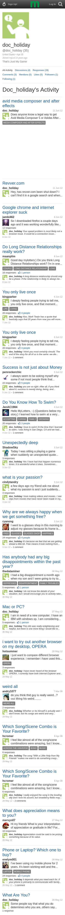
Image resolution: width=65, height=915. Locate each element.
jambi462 (8, 217)
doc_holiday (10, 110)
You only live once (19, 291)
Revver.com (13, 183)
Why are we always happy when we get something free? (32, 514)
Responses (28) (41, 70)
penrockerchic (11, 372)
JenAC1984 (9, 407)
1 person (25, 272)
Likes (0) (38, 74)
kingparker (9, 296)
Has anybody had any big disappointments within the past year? (31, 562)
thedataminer (11, 571)
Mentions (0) (25, 74)
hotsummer (10, 651)
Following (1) (8, 79)
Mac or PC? (13, 606)
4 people (25, 313)
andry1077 (9, 691)
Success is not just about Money (32, 367)
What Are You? (16, 895)
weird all (10, 686)
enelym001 (9, 859)
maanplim (8, 256)
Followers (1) (51, 74)
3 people (25, 423)
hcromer (8, 736)
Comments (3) (9, 74)
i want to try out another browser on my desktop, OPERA (32, 644)
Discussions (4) (22, 70)
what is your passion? (22, 477)
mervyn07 (8, 820)
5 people (25, 383)
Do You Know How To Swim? (29, 402)
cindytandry (10, 482)
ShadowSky (10, 447)
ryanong (7, 521)
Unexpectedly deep (20, 442)
